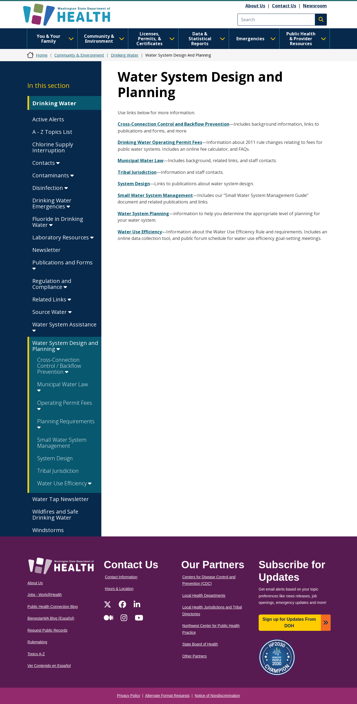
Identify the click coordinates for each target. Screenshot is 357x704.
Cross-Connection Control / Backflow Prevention (59, 365)
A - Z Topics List (52, 131)
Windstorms (48, 530)
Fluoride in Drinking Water (57, 222)
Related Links (51, 299)
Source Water (52, 312)
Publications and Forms (62, 265)
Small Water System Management (62, 442)
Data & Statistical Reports (207, 39)
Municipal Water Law (62, 387)
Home (42, 55)
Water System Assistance (64, 327)
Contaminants (53, 175)
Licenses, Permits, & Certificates (155, 39)
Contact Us (284, 6)
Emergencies (256, 39)
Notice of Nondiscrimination (217, 696)
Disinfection (50, 188)
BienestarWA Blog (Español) (50, 618)
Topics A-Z (36, 654)
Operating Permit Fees (64, 405)
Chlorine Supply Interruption (52, 147)
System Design (55, 458)
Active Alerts (48, 119)
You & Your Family (55, 38)
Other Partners (194, 656)
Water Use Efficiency (64, 483)
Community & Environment (104, 38)
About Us (255, 6)
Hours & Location (119, 589)
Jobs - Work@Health (44, 595)
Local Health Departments (203, 596)
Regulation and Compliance (51, 284)
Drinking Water (125, 55)
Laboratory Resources (63, 237)
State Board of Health (200, 644)
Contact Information (121, 577)
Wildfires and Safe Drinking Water (55, 514)
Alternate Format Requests (167, 696)
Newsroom (315, 6)
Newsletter (46, 250)
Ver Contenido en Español (49, 666)
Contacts (46, 162)
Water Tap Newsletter (60, 499)
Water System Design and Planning (65, 346)
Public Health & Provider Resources (306, 39)
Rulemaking (37, 642)
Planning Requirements (66, 424)
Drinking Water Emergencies (51, 203)
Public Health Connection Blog (52, 607)
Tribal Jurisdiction (58, 470)
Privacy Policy (128, 696)
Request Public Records (47, 630)
